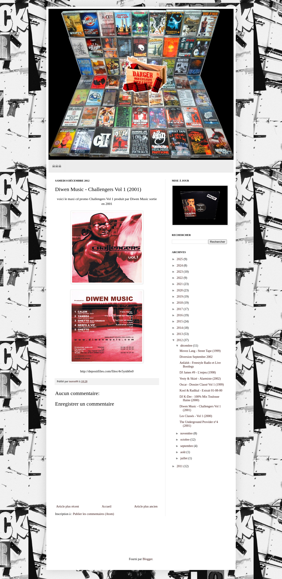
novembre (186, 433)
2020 (180, 290)
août (183, 452)
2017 (180, 309)
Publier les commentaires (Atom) (93, 514)
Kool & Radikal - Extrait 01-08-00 (201, 390)
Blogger (147, 559)
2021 (180, 284)
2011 (180, 466)
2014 (180, 327)
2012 (180, 340)
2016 (180, 315)
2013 (180, 334)
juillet (184, 458)
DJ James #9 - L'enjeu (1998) (198, 372)
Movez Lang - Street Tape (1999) (200, 351)
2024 (180, 265)
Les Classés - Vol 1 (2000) (196, 416)
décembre (186, 345)
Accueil (106, 506)
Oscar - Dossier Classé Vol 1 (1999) (202, 384)
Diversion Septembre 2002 (196, 356)
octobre (185, 439)
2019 (180, 296)
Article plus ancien (146, 506)
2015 (180, 321)
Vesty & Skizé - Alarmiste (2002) (200, 378)
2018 (180, 302)
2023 (180, 271)
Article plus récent (67, 506)
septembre (187, 446)
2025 (180, 259)
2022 (180, 277)
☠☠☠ (56, 166)
